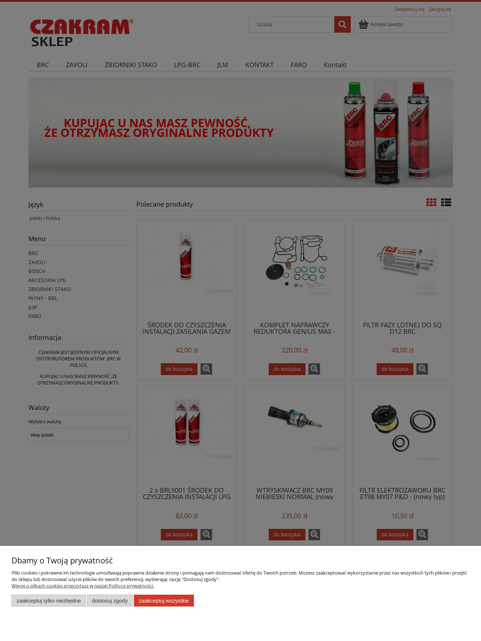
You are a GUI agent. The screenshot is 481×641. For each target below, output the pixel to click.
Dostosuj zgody (110, 601)
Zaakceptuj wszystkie (164, 601)
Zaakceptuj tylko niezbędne (49, 601)
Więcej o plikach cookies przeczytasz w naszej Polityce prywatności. (83, 585)
